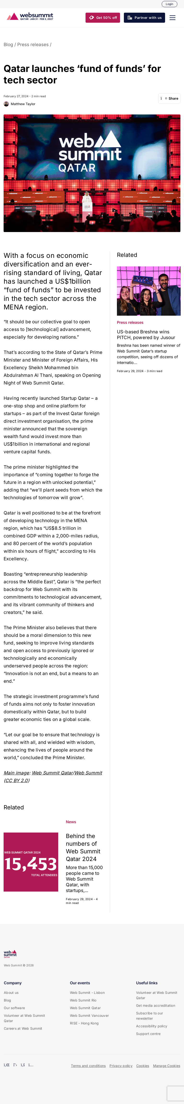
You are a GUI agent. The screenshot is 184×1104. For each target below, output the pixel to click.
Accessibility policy (151, 1026)
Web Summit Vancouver (89, 1015)
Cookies (142, 1066)
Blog (8, 44)
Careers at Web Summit (23, 1028)
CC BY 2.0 (16, 780)
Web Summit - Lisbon (87, 992)
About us (11, 992)
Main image (16, 773)
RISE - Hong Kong (84, 1023)
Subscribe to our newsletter (149, 1015)
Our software (14, 1008)
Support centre (148, 1034)
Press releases (33, 44)
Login (169, 4)
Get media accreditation (155, 1005)
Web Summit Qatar (52, 773)
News (71, 821)
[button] (172, 17)
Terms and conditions (88, 1066)
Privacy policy (120, 1066)
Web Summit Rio (83, 1000)
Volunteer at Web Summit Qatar (24, 1018)
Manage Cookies (166, 1066)
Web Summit (88, 773)
